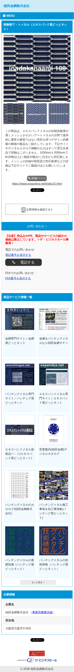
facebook (34, 196)
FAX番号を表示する (18, 278)
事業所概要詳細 (42, 612)
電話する (26, 262)
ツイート (41, 196)
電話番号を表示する (18, 255)
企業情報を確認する (38, 209)
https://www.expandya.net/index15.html (37, 183)
